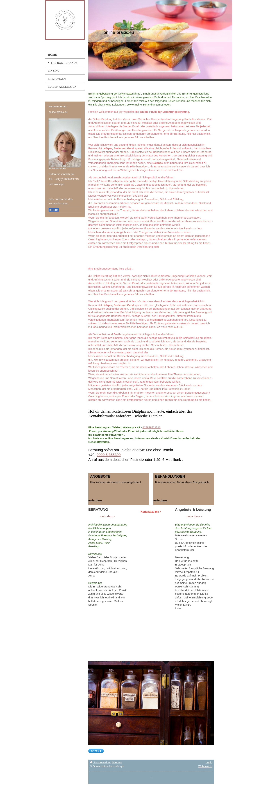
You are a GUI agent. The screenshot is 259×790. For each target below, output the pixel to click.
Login (209, 762)
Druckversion (100, 762)
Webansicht (205, 766)
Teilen (53, 210)
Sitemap (117, 762)
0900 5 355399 (109, 455)
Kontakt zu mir (150, 511)
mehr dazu (95, 500)
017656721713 (151, 427)
